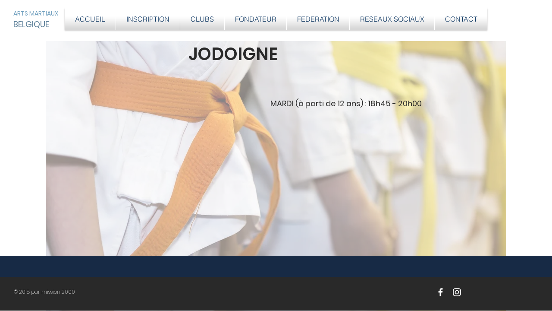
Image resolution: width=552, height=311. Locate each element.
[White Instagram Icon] (457, 292)
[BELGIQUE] (31, 24)
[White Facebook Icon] (440, 292)
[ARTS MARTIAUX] (40, 13)
